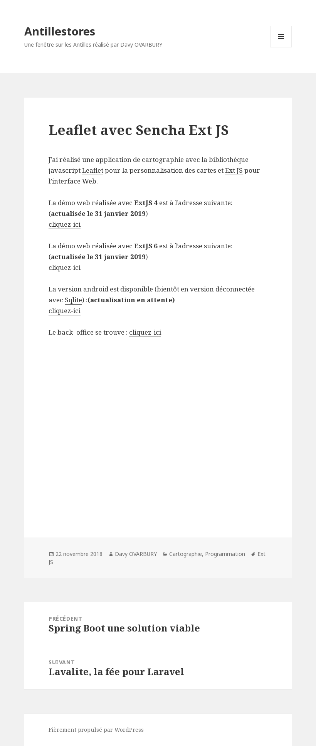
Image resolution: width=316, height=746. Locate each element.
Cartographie (185, 553)
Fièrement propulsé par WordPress (96, 729)
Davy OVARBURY (136, 553)
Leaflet (92, 170)
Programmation (225, 553)
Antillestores (59, 31)
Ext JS (234, 170)
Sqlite (73, 299)
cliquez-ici (65, 224)
